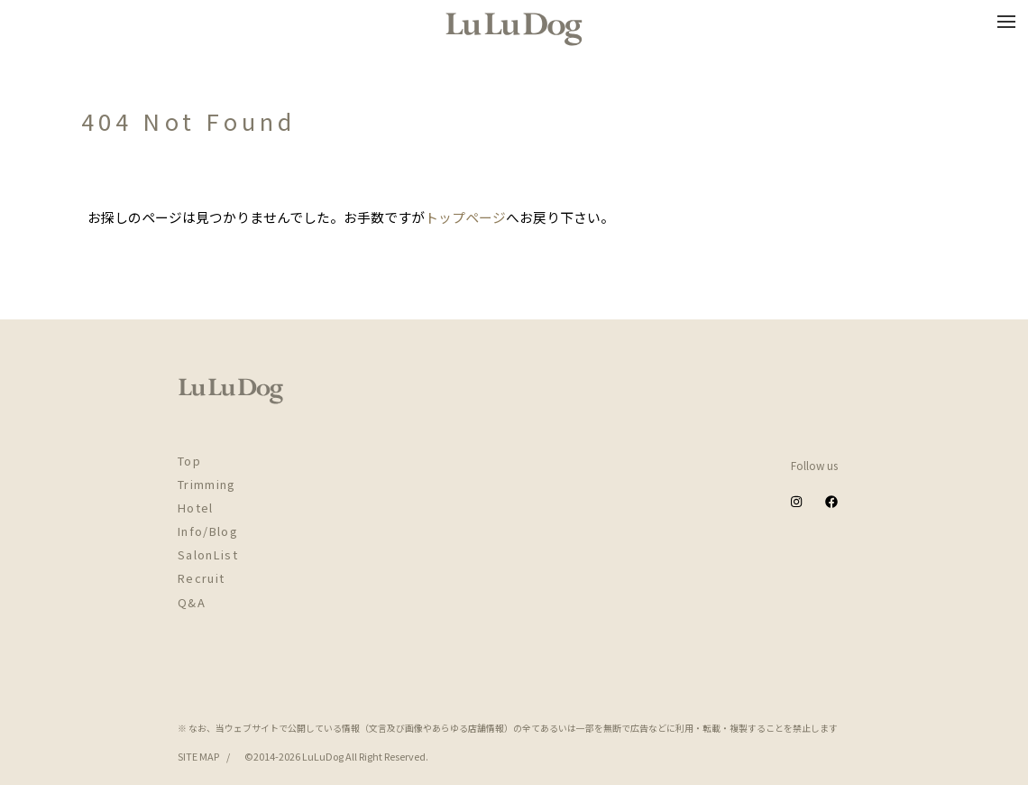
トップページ (465, 217)
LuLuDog (323, 756)
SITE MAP (198, 756)
